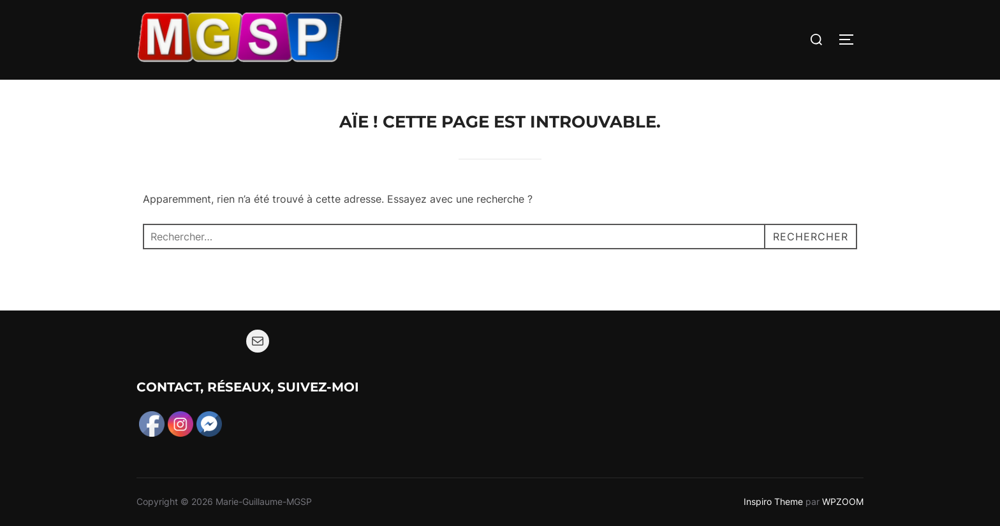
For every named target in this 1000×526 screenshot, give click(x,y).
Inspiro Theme (773, 501)
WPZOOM (843, 501)
